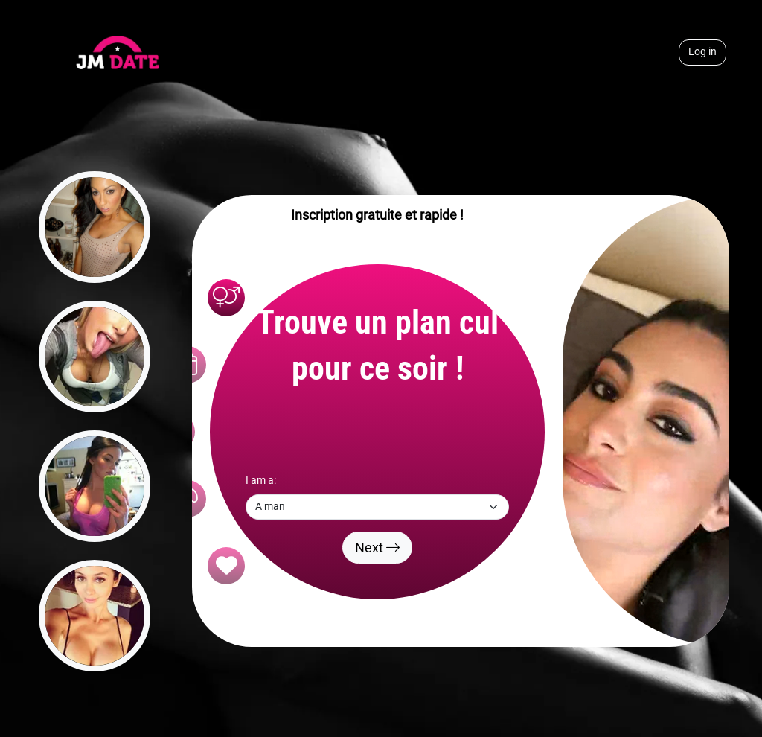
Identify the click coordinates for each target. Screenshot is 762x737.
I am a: (261, 480)
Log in (702, 51)
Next (377, 547)
